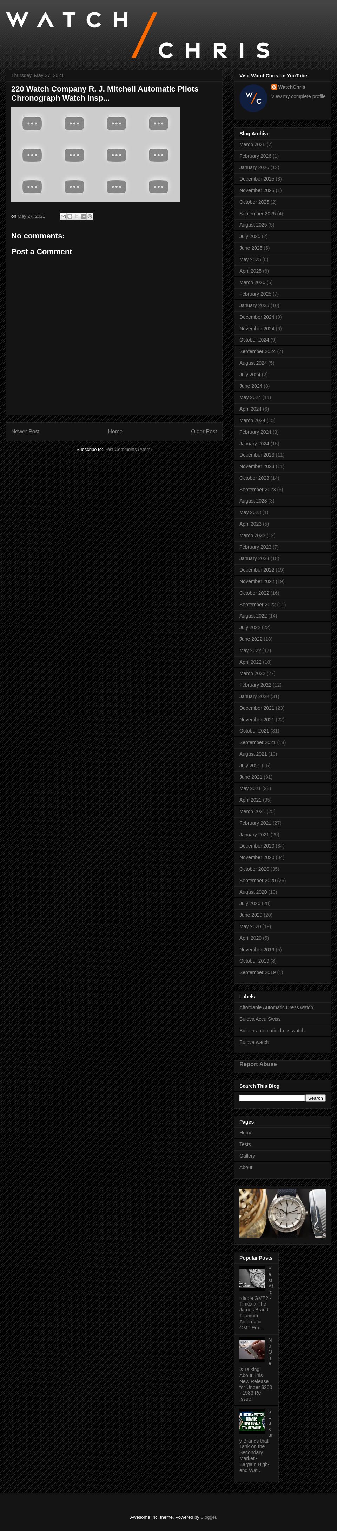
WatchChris (291, 87)
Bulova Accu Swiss (260, 1019)
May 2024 (250, 397)
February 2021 (255, 823)
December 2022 (257, 570)
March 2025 (252, 282)
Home (115, 431)
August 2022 (253, 616)
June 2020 (250, 915)
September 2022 (257, 604)
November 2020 (257, 857)
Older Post (204, 431)
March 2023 (252, 535)
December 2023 (257, 455)
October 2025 (254, 202)
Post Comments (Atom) (128, 449)
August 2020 (253, 892)
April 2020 (250, 938)
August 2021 (253, 754)
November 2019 (257, 949)
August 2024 (253, 363)
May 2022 (250, 650)
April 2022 (250, 662)
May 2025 (250, 259)
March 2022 (252, 673)
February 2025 (255, 294)
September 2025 (257, 213)
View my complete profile (298, 96)
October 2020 (254, 869)
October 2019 (254, 961)
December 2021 (257, 708)
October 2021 (254, 731)
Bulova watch (254, 1042)
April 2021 (250, 800)
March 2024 (252, 420)
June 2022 (250, 639)
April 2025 (250, 271)
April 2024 (250, 409)
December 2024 (257, 317)
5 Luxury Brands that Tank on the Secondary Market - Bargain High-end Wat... (256, 1441)
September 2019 (257, 972)
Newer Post (25, 431)
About (245, 1167)
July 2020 (249, 903)
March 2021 (252, 811)
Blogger (208, 1517)
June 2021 (250, 777)
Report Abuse (258, 1064)
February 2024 (255, 432)
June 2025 (250, 248)
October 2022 (254, 593)
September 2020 (257, 880)
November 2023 (257, 466)
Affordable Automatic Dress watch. (277, 1007)
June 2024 (250, 386)
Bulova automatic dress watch (272, 1030)
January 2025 (254, 305)
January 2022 (254, 696)
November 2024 (257, 328)
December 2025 (257, 179)
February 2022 (255, 685)
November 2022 (257, 581)
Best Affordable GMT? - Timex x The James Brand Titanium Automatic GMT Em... (256, 1298)
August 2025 (253, 225)
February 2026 (255, 156)
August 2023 (253, 501)
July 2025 (249, 236)
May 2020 (250, 926)
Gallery (247, 1156)
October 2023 (254, 478)
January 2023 (254, 558)
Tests (245, 1144)
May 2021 (250, 788)
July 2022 (249, 627)
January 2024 (254, 443)
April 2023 (250, 524)
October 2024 (254, 340)
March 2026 (252, 144)
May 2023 (250, 512)
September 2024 (257, 351)
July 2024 (249, 374)
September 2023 (257, 489)
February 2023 (255, 547)
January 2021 (254, 834)
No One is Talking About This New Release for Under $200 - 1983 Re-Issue (255, 1369)
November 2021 (257, 719)
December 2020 (257, 846)
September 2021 (257, 742)
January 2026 (254, 167)
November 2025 (257, 190)
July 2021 (249, 765)
